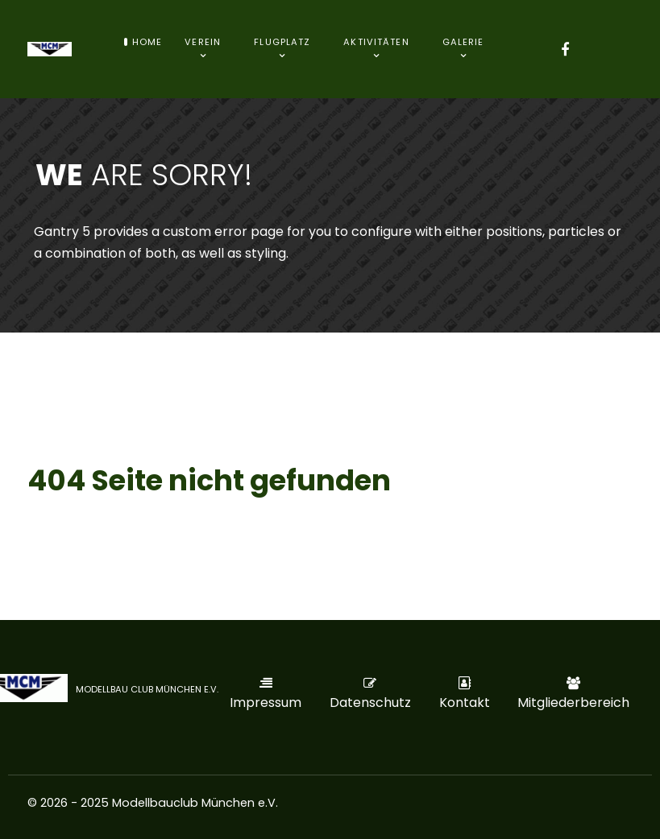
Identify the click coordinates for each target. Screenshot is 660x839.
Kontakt (464, 702)
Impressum (265, 702)
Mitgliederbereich (573, 702)
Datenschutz (370, 702)
